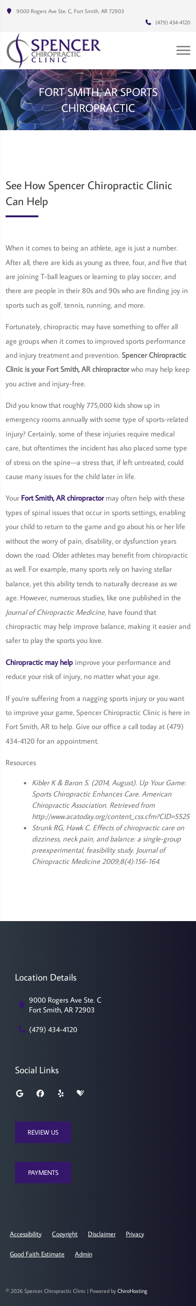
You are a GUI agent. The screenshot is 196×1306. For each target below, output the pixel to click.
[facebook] (40, 1093)
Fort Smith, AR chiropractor (62, 497)
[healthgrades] (80, 1093)
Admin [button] (83, 1254)
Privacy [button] (135, 1234)
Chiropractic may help (39, 662)
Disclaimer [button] (102, 1234)
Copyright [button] (65, 1234)
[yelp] (60, 1093)
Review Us (43, 1132)
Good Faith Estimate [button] (37, 1254)
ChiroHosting (132, 1290)
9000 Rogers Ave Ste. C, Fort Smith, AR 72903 (65, 11)
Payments (43, 1172)
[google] (19, 1093)
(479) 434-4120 (167, 22)
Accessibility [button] (26, 1234)
